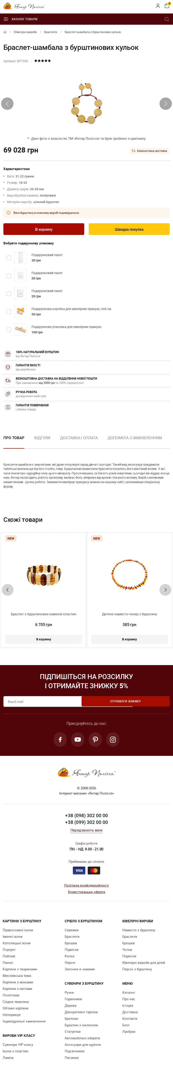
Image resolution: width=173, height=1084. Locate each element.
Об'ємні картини (15, 1010)
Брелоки (71, 1020)
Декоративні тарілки (81, 1014)
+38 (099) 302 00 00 (86, 824)
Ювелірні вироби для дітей (143, 964)
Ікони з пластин (15, 1053)
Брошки (71, 945)
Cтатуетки (73, 1033)
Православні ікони (18, 932)
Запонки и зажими (80, 971)
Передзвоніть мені (86, 832)
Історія (127, 1007)
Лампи (8, 1059)
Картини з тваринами (20, 971)
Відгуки (42, 438)
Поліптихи (11, 997)
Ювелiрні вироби (25, 32)
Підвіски (72, 951)
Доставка (130, 1014)
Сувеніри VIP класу (18, 1046)
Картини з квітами (17, 991)
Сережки (72, 932)
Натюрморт (12, 1017)
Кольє (70, 958)
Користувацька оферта (86, 894)
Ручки (69, 994)
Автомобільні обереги (82, 1040)
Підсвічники (74, 1053)
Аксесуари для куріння (83, 1046)
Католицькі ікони (17, 945)
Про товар (13, 438)
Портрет (9, 951)
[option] (42, 442)
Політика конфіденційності (86, 887)
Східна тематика (16, 1004)
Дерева (70, 1007)
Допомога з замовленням (135, 438)
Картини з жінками (18, 984)
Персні (70, 964)
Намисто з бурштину (138, 932)
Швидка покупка (129, 230)
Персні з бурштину (137, 971)
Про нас (128, 1001)
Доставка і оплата (79, 438)
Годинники (73, 1001)
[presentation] (7, 103)
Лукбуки (128, 1033)
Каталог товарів (20, 19)
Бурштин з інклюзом (81, 1027)
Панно (8, 964)
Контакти (129, 1020)
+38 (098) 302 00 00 (86, 817)
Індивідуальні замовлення (24, 1023)
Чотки (127, 951)
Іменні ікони (13, 938)
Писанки (72, 1059)
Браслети (50, 32)
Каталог (128, 994)
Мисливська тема (17, 978)
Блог (126, 1027)
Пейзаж (9, 958)
